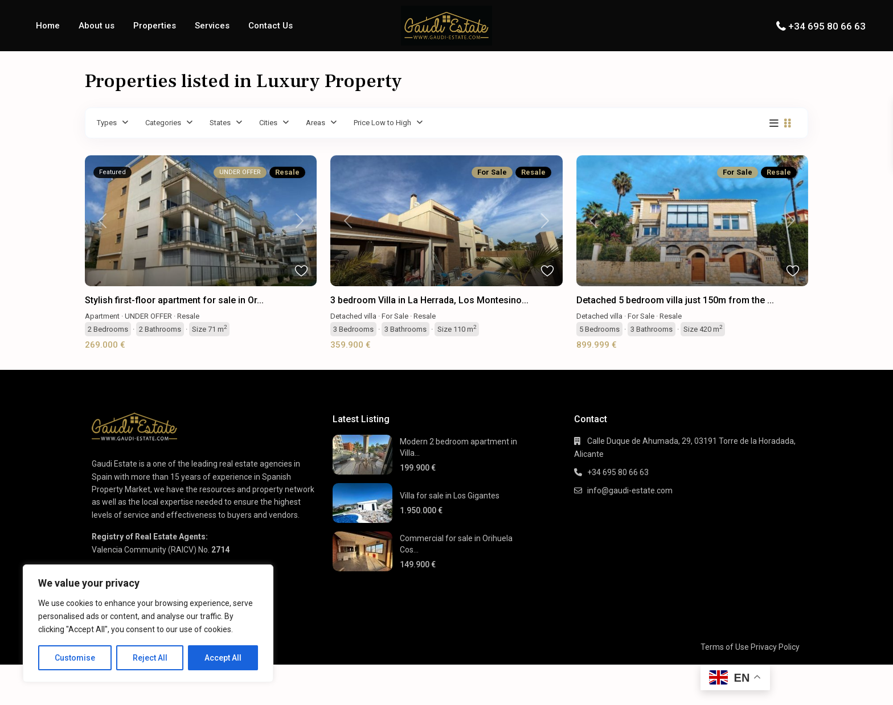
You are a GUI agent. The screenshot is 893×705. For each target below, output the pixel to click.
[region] (148, 623)
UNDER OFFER (148, 316)
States (220, 122)
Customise (75, 657)
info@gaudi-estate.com (630, 490)
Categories (163, 122)
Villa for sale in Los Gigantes (449, 495)
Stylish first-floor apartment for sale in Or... (174, 300)
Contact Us (270, 25)
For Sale (395, 316)
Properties (154, 25)
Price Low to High (382, 122)
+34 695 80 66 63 (827, 26)
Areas (315, 122)
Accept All (222, 657)
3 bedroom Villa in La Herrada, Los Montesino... (429, 300)
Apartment (102, 316)
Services (212, 25)
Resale (188, 316)
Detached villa (353, 316)
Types (107, 122)
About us (96, 25)
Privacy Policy (775, 647)
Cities (268, 122)
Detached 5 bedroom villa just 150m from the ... (675, 300)
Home (48, 25)
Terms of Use (725, 647)
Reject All (150, 657)
